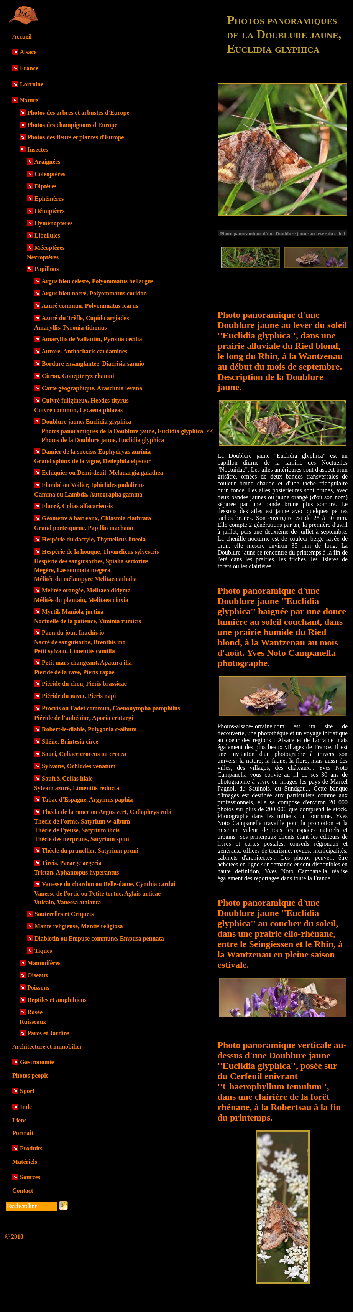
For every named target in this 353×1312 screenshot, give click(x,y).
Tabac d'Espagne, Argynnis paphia (87, 799)
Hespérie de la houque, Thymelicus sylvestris (100, 551)
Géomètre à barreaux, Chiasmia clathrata (96, 518)
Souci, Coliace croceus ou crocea (84, 754)
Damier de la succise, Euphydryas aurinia (96, 451)
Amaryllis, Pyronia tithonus (70, 327)
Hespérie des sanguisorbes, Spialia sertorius (91, 561)
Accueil (22, 36)
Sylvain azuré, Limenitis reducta (76, 788)
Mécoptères (49, 247)
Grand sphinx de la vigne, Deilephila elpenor (92, 461)
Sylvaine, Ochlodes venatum (78, 766)
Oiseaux (37, 975)
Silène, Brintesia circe (70, 741)
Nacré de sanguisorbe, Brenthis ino (79, 642)
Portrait (22, 1133)
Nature (29, 100)
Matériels (24, 1162)
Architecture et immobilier (47, 1046)
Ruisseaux (33, 1021)
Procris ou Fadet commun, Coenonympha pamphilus (111, 708)
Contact (22, 1190)
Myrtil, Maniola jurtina (72, 611)
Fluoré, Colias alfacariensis (77, 506)
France (29, 68)
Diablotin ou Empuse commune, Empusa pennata (99, 938)
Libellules (47, 235)
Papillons (46, 269)
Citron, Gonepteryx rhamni (78, 376)
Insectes (37, 149)
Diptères (45, 186)
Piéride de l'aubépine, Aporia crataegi (83, 718)
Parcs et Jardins (48, 1033)
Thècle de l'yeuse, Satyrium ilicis (77, 830)
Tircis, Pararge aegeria (72, 863)
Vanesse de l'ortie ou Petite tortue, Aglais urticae (97, 893)
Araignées (47, 161)
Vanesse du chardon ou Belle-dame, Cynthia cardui (109, 884)
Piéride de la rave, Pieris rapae (74, 672)
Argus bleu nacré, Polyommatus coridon (94, 293)
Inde (26, 1107)
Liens (19, 1120)
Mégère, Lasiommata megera (72, 570)
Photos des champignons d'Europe (72, 125)
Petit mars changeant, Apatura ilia (87, 662)
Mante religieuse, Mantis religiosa (78, 926)
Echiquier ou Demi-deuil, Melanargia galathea (102, 472)
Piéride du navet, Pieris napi (79, 696)
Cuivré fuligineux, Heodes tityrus (85, 400)
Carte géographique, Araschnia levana (92, 388)
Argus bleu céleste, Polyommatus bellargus (97, 281)
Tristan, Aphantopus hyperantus (76, 872)
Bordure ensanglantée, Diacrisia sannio (93, 363)
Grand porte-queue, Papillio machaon (83, 528)
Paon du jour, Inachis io (73, 632)
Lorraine (31, 84)
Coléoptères (50, 174)
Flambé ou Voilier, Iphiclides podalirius (93, 485)
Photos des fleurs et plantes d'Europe (75, 137)
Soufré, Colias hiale (67, 778)
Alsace (28, 52)
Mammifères (44, 963)
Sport (27, 1091)
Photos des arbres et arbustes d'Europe (78, 112)
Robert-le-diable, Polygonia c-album (89, 729)
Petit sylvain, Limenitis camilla (74, 651)
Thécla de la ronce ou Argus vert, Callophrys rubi (107, 812)
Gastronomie (37, 1062)
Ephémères (49, 198)
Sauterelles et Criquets (64, 914)
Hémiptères (49, 211)
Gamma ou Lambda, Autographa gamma (88, 494)
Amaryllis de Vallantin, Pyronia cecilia (91, 339)
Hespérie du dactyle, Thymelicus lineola (94, 539)
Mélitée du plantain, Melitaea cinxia (81, 600)
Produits (31, 1148)
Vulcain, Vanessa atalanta (67, 902)
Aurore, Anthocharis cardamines (84, 351)
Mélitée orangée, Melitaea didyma (86, 590)
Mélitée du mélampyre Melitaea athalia (85, 579)
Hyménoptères (53, 223)
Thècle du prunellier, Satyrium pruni (90, 850)
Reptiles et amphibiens (57, 1000)
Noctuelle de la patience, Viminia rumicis (87, 621)
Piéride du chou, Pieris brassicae (84, 683)
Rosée (35, 1012)
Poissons (38, 987)
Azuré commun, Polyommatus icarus (89, 305)
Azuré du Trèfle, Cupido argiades (85, 318)
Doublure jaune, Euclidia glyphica (86, 421)
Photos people (30, 1075)
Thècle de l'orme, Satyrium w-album (82, 821)
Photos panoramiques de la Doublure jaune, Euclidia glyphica (127, 431)
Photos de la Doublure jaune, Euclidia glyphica (102, 440)
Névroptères (43, 257)
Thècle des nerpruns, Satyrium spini (81, 839)
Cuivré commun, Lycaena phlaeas (78, 410)
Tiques (43, 950)
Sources (30, 1177)
